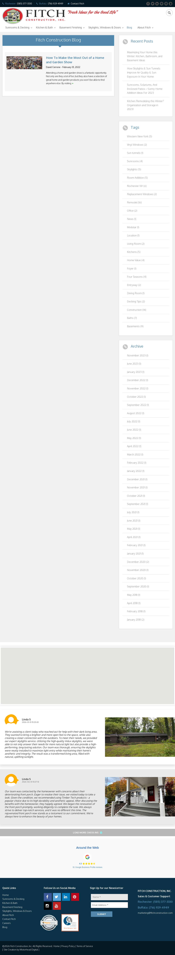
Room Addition (137, 177)
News (131, 219)
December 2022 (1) (137, 380)
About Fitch (144, 27)
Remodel (134, 202)
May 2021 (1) (133, 528)
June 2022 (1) (134, 429)
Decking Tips (136, 301)
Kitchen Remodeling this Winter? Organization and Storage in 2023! (145, 105)
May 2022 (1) (134, 438)
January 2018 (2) (135, 619)
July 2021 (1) (133, 512)
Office (132, 210)
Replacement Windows (142, 194)
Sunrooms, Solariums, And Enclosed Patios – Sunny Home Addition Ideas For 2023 (144, 88)
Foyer (131, 268)
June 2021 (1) (133, 520)
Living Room (136, 243)
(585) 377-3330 (24, 3)
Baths (132, 318)
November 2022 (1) (137, 388)
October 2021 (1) (136, 495)
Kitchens (133, 251)
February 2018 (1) (136, 611)
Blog (129, 27)
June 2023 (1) (134, 363)
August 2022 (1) (135, 413)
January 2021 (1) (135, 553)
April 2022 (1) (134, 446)
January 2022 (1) (135, 471)
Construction (136, 309)
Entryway (134, 285)
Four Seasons (136, 276)
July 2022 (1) (133, 421)
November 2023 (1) (137, 355)
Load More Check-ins (86, 832)
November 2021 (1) (137, 487)
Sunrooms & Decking (17, 27)
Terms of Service (85, 946)
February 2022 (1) (136, 462)
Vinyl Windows (137, 144)
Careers (6, 923)
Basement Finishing (70, 27)
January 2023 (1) (135, 372)
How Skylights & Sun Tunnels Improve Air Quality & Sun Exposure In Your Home (143, 72)
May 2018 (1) (133, 594)
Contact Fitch (77, 3)
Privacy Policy (68, 946)
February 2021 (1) (136, 545)
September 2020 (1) (138, 586)
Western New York (139, 136)
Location (133, 235)
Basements (135, 326)
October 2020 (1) (136, 578)
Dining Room (136, 293)
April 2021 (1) (133, 537)
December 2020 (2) (138, 561)
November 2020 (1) (137, 570)
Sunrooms (135, 161)
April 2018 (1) (133, 603)
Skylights (134, 169)
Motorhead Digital (29, 949)
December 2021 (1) (137, 479)
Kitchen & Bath (44, 27)
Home (5, 894)
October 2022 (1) (136, 396)
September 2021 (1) (137, 504)
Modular (133, 227)
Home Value (136, 260)
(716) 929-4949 (55, 3)
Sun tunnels (135, 152)
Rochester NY (137, 186)
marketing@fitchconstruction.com (155, 912)
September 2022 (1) (138, 404)
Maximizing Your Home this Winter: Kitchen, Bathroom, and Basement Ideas (144, 56)
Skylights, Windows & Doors (104, 27)
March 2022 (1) (135, 454)
